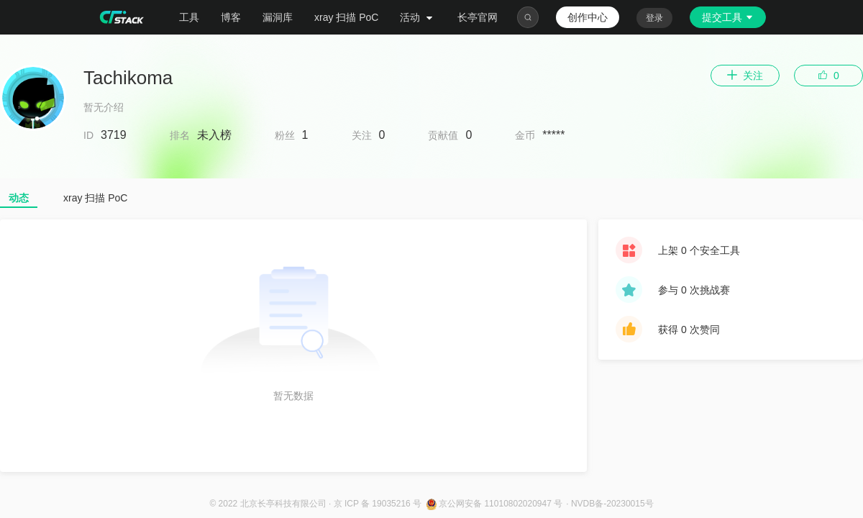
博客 (231, 17)
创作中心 (587, 17)
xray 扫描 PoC (346, 17)
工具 (189, 17)
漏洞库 (277, 17)
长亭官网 (477, 17)
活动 (418, 17)
